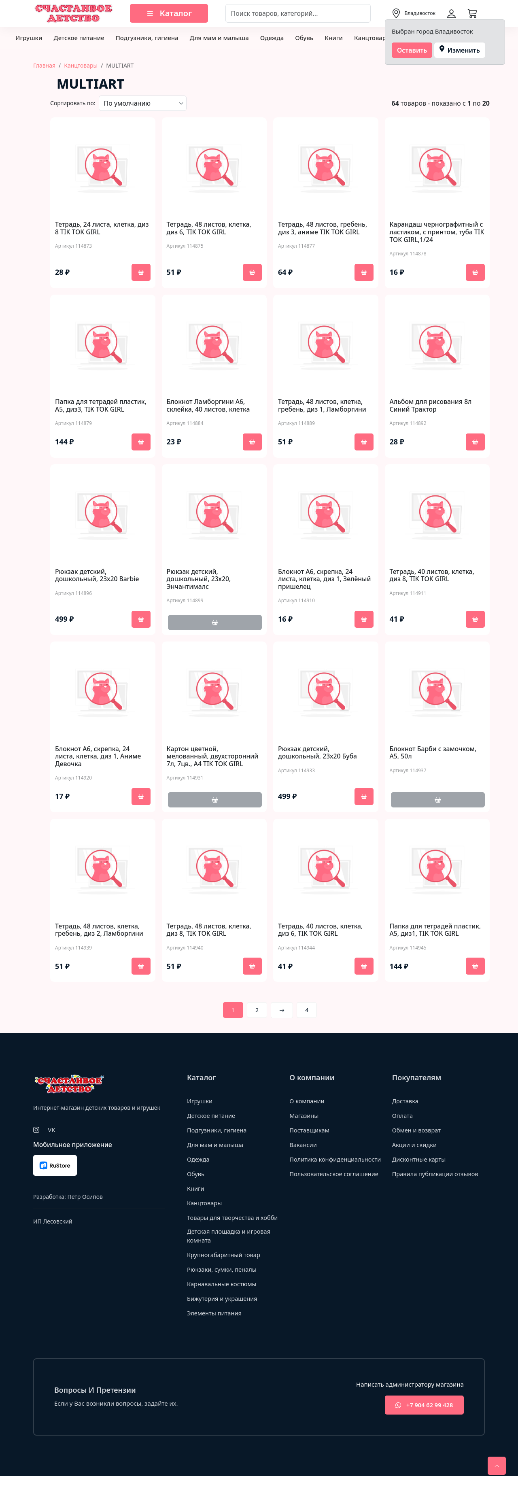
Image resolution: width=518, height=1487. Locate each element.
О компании (307, 1102)
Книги (334, 38)
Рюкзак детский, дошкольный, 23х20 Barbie (97, 576)
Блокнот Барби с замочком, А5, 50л (434, 753)
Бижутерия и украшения (223, 1309)
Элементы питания (215, 1323)
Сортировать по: (73, 103)
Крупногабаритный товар (224, 1265)
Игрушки (28, 38)
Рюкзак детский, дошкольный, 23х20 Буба (318, 753)
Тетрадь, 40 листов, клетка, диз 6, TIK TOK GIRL (321, 931)
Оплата (403, 1117)
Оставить (412, 50)
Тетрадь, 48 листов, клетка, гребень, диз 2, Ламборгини (100, 931)
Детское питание (78, 38)
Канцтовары (372, 38)
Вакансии (303, 1146)
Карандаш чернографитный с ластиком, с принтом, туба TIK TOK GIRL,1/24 (437, 232)
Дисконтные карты (420, 1160)
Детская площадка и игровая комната (230, 1246)
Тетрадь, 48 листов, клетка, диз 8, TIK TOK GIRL (210, 931)
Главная (44, 65)
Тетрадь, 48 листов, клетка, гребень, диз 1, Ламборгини (323, 406)
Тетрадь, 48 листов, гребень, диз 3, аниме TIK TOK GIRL (323, 228)
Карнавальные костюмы (223, 1294)
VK (51, 1131)
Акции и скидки (415, 1146)
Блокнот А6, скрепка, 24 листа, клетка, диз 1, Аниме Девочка (98, 757)
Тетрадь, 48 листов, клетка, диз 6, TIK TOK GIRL (210, 228)
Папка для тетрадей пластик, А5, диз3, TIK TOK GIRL (101, 406)
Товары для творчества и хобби (224, 1223)
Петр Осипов (84, 1197)
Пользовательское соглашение (335, 1183)
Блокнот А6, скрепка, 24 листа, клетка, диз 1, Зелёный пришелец (325, 580)
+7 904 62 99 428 (422, 1416)
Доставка (405, 1102)
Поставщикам (309, 1131)
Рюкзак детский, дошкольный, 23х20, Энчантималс (199, 580)
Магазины (304, 1117)
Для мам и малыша (219, 38)
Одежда (272, 38)
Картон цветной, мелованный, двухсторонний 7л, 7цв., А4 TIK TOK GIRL (213, 757)
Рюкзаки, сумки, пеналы (223, 1280)
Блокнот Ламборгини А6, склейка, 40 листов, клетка (209, 406)
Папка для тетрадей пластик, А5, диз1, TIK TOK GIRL (436, 931)
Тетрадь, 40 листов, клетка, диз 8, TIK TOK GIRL (433, 576)
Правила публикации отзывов (436, 1175)
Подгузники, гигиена (147, 38)
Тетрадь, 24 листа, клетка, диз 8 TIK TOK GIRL (96, 228)
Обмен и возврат (417, 1131)
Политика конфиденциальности (321, 1164)
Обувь (304, 38)
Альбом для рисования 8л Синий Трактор (431, 406)
